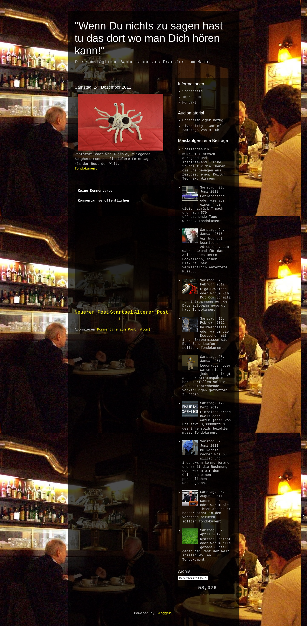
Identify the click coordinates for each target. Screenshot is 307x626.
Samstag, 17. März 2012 (212, 405)
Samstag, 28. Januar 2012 (212, 359)
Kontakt (189, 103)
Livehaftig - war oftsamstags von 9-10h (202, 128)
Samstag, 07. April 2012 (212, 532)
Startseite (192, 91)
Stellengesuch (195, 149)
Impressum (191, 97)
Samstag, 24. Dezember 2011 (103, 87)
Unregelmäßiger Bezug (202, 120)
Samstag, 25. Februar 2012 (212, 283)
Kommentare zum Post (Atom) (124, 330)
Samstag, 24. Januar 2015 (212, 232)
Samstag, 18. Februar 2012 (212, 321)
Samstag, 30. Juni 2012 (212, 190)
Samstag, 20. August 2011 (212, 494)
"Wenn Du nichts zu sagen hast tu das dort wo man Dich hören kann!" (149, 38)
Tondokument (86, 169)
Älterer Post (151, 312)
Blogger (163, 613)
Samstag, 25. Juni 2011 (212, 444)
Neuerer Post (92, 312)
